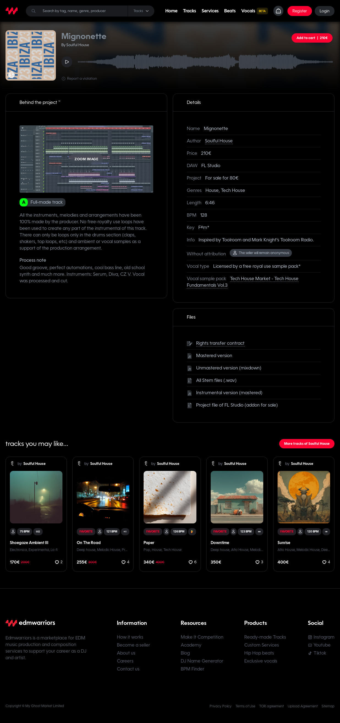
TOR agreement (271, 706)
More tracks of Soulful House (307, 444)
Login (325, 11)
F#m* (203, 227)
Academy (191, 645)
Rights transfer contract (220, 343)
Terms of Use (245, 706)
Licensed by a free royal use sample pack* (257, 266)
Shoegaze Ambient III (29, 542)
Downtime (220, 542)
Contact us (128, 669)
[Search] (90, 11)
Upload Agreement (303, 706)
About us (126, 653)
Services (210, 10)
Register (299, 11)
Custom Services (261, 645)
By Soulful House (75, 45)
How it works (130, 637)
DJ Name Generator (202, 661)
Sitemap (328, 706)
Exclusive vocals (260, 661)
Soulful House (219, 141)
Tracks (189, 10)
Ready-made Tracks (265, 637)
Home (171, 10)
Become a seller (133, 645)
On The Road (89, 542)
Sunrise (284, 542)
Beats (230, 10)
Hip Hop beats (259, 653)
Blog (185, 653)
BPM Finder (192, 669)
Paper (149, 542)
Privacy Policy (221, 706)
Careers (125, 661)
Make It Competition (202, 637)
